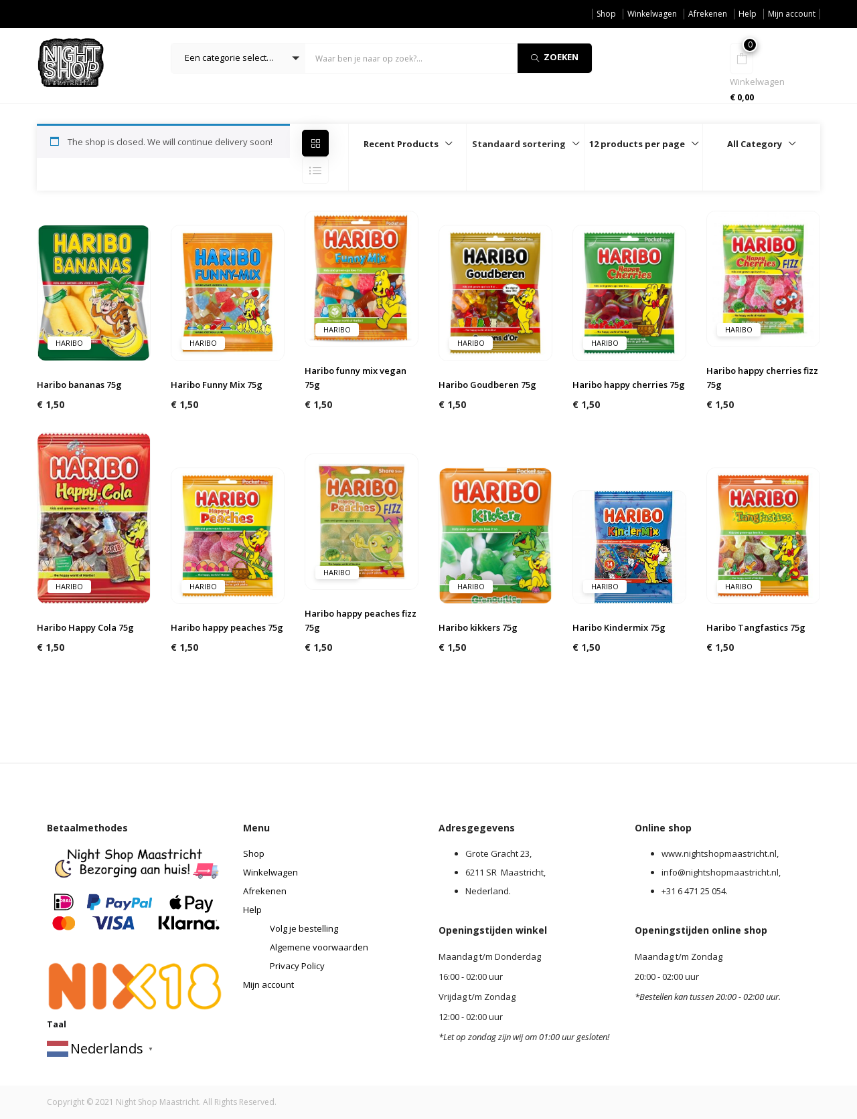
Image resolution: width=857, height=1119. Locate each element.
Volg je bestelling (304, 928)
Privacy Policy (297, 966)
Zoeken (554, 57)
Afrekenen (707, 13)
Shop (606, 13)
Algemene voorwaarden (319, 947)
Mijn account (791, 13)
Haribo (69, 343)
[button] (238, 58)
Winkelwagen (652, 13)
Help (747, 13)
